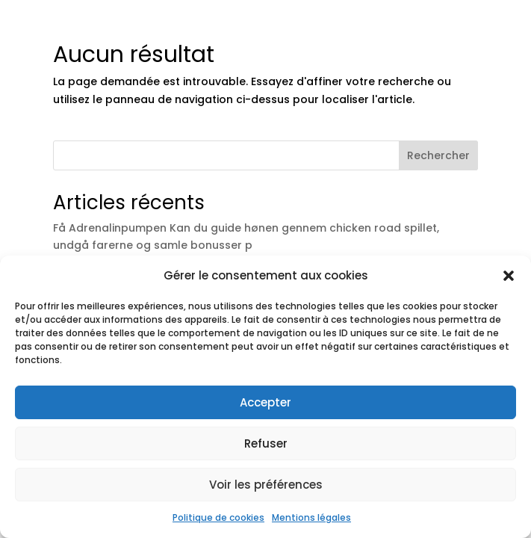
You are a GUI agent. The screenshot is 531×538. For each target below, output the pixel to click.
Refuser (266, 443)
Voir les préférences (266, 484)
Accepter (265, 402)
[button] (508, 275)
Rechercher (438, 155)
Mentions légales (311, 517)
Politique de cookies (218, 517)
